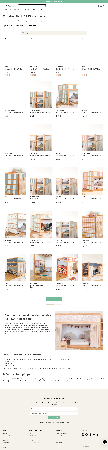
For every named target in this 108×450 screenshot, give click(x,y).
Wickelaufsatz (32, 436)
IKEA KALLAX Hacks (34, 443)
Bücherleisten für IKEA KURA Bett (39, 287)
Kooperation (6, 443)
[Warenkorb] (104, 6)
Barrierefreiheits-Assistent (62, 434)
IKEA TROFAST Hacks (34, 441)
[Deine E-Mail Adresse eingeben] (54, 414)
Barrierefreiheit (59, 436)
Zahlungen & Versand (8, 445)
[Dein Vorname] (54, 410)
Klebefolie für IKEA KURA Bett (40, 113)
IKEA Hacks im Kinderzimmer (36, 439)
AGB (57, 441)
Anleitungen (6, 434)
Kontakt (5, 439)
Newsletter (6, 441)
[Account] (98, 6)
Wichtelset (32, 434)
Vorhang (8, 26)
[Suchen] (45, 5)
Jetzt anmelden (54, 418)
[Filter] (54, 33)
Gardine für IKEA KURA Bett (14, 70)
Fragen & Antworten (8, 436)
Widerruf (58, 445)
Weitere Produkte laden (54, 300)
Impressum (58, 439)
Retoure (5, 448)
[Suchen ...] (30, 5)
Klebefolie (19, 26)
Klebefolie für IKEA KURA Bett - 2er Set (15, 114)
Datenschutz (59, 443)
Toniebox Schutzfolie (34, 445)
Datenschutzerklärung (66, 423)
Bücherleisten (32, 26)
